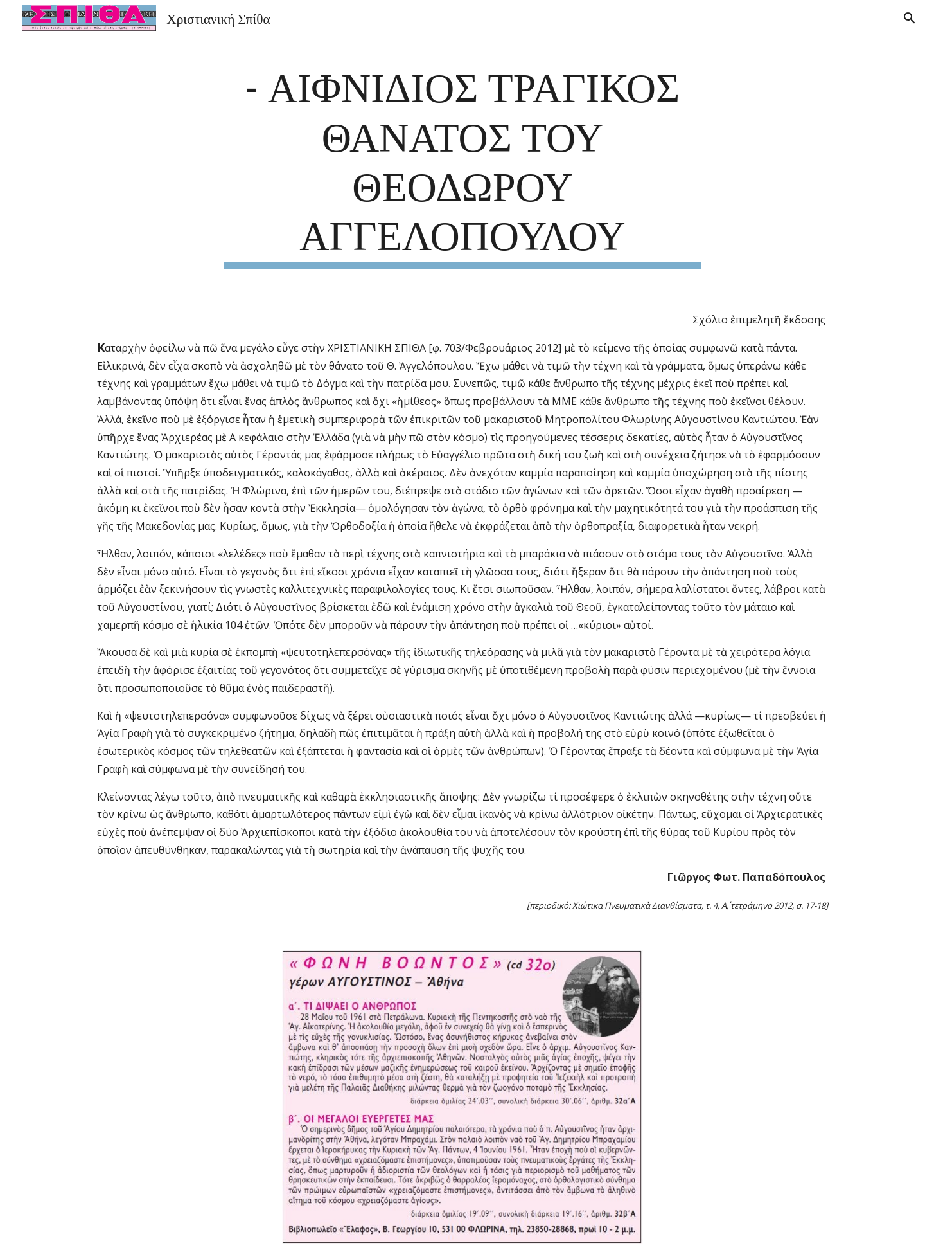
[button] (909, 18)
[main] (462, 164)
